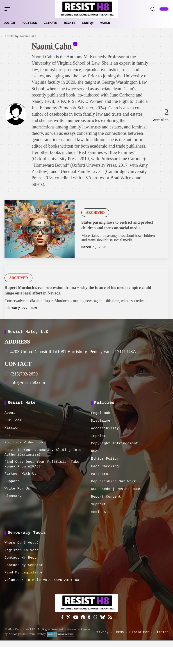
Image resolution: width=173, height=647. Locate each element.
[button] (8, 9)
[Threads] (96, 618)
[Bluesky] (104, 618)
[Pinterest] (82, 618)
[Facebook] (60, 618)
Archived (95, 212)
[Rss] (112, 618)
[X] (67, 618)
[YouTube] (75, 618)
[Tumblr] (89, 618)
